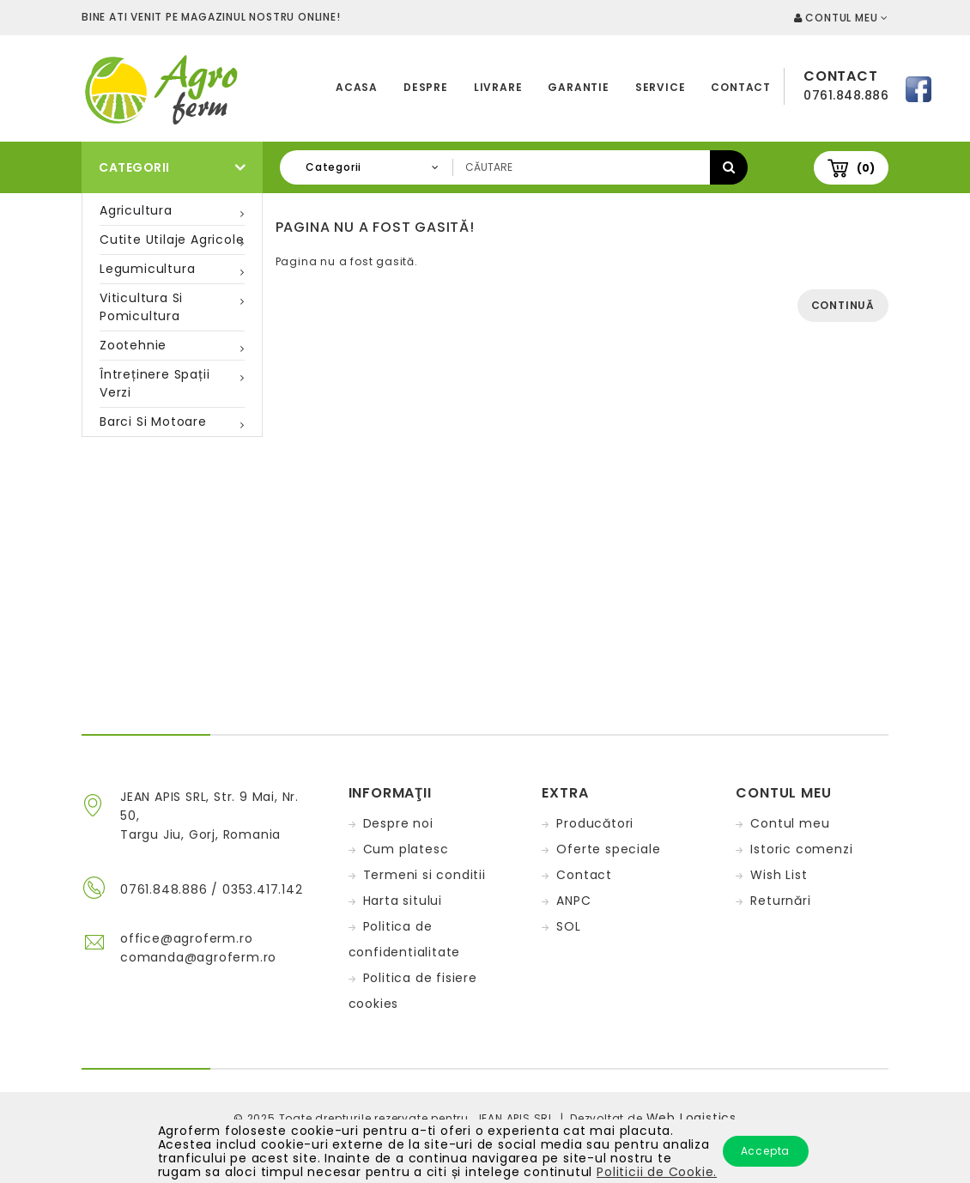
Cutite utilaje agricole (172, 239)
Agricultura (136, 210)
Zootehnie (133, 345)
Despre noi (398, 823)
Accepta (766, 1151)
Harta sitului (402, 900)
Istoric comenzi (801, 849)
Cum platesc (406, 849)
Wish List (778, 874)
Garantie (578, 87)
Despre (425, 87)
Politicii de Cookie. (657, 1171)
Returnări (780, 900)
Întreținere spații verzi (154, 383)
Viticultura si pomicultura (141, 307)
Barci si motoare (153, 421)
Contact (741, 87)
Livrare (498, 87)
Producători (595, 823)
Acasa (357, 87)
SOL (568, 926)
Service (660, 87)
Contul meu (789, 823)
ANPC (573, 900)
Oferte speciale (608, 849)
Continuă (843, 305)
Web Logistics (691, 1117)
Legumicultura (147, 268)
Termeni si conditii (424, 874)
